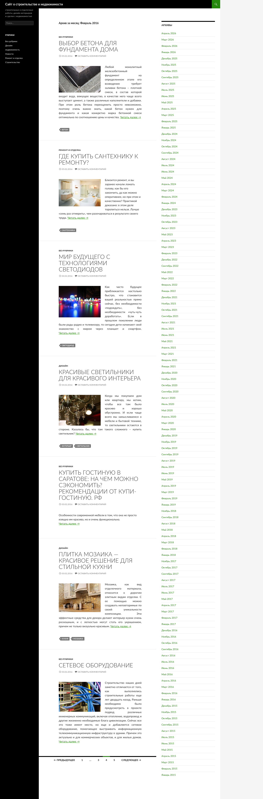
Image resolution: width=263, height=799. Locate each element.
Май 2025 (167, 102)
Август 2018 (168, 523)
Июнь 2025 (167, 96)
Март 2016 (167, 686)
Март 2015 (167, 762)
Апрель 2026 (168, 33)
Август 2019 (168, 460)
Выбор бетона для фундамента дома (88, 46)
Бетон (65, 129)
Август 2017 (168, 580)
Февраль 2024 (169, 196)
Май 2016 (167, 674)
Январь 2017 (168, 624)
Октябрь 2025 (169, 70)
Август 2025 (168, 83)
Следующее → (131, 760)
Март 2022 (167, 278)
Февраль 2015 (169, 768)
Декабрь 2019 (169, 435)
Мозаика (78, 639)
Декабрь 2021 (169, 297)
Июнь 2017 (167, 592)
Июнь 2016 (167, 668)
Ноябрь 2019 (168, 441)
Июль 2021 (167, 328)
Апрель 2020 (168, 416)
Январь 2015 (168, 774)
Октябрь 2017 (169, 567)
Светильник (83, 446)
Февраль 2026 (169, 45)
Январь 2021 (168, 366)
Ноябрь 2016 (168, 636)
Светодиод (68, 345)
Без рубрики (66, 37)
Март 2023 (167, 246)
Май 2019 (167, 479)
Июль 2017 (167, 586)
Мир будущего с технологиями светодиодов (84, 263)
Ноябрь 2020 (168, 378)
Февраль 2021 (169, 360)
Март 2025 (167, 114)
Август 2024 (168, 158)
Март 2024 (167, 190)
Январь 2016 (168, 699)
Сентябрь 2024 (169, 152)
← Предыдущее (64, 760)
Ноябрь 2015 (168, 711)
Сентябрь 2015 (169, 724)
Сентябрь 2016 (169, 649)
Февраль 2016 (169, 693)
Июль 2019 (167, 466)
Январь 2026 (168, 52)
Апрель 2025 (168, 108)
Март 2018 (167, 542)
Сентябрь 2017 (169, 573)
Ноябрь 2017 (168, 561)
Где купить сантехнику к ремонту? (98, 159)
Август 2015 (168, 730)
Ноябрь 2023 (168, 215)
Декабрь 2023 (169, 209)
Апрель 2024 (168, 184)
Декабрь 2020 (169, 372)
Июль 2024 (167, 165)
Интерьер (67, 446)
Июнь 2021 (167, 334)
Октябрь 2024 (169, 146)
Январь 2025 (168, 127)
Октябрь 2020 (169, 385)
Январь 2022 (168, 290)
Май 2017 (167, 598)
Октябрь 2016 (169, 642)
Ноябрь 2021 (168, 303)
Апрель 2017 (168, 605)
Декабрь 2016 (169, 630)
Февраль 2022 (169, 284)
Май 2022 (167, 272)
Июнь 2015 (167, 743)
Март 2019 (167, 492)
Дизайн (63, 365)
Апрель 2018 (168, 536)
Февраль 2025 (169, 121)
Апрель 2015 (168, 755)
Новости (9, 54)
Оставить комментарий (92, 56)
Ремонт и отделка (70, 150)
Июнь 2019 (167, 473)
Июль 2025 (167, 89)
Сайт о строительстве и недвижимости (34, 4)
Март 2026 (167, 39)
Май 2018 (167, 529)
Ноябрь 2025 (168, 64)
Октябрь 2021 (169, 309)
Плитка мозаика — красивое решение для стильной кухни (95, 560)
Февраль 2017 (169, 617)
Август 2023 (168, 228)
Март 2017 (167, 611)
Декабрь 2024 (169, 133)
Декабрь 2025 (169, 58)
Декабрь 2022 (169, 259)
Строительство (12, 62)
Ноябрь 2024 (168, 140)
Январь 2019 (168, 504)
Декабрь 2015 (169, 705)
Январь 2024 (168, 202)
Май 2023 (167, 234)
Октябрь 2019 (169, 448)
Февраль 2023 (169, 253)
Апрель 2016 (168, 680)
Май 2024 (167, 177)
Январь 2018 (168, 554)
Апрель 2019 (168, 485)
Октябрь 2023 (169, 221)
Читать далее (130, 117)
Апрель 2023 (168, 240)
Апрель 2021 (168, 347)
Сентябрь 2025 (169, 77)
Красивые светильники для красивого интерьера (100, 375)
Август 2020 (168, 397)
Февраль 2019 (169, 498)
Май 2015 (167, 749)
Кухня (65, 639)
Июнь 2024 (167, 171)
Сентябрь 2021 (169, 316)
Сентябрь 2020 (169, 391)
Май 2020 (167, 410)
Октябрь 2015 (169, 718)
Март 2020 (167, 422)
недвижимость (12, 49)
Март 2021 (167, 353)
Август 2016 (168, 655)
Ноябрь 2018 (168, 510)
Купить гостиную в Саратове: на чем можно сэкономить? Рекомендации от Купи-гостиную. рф (98, 485)
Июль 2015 (167, 737)
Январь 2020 (168, 429)
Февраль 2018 (169, 548)
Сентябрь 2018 (169, 517)
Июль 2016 (167, 661)
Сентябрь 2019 (169, 454)
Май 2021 (167, 341)
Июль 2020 (167, 404)
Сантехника (68, 230)
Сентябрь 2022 (169, 265)
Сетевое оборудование (96, 665)
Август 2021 (168, 322)
